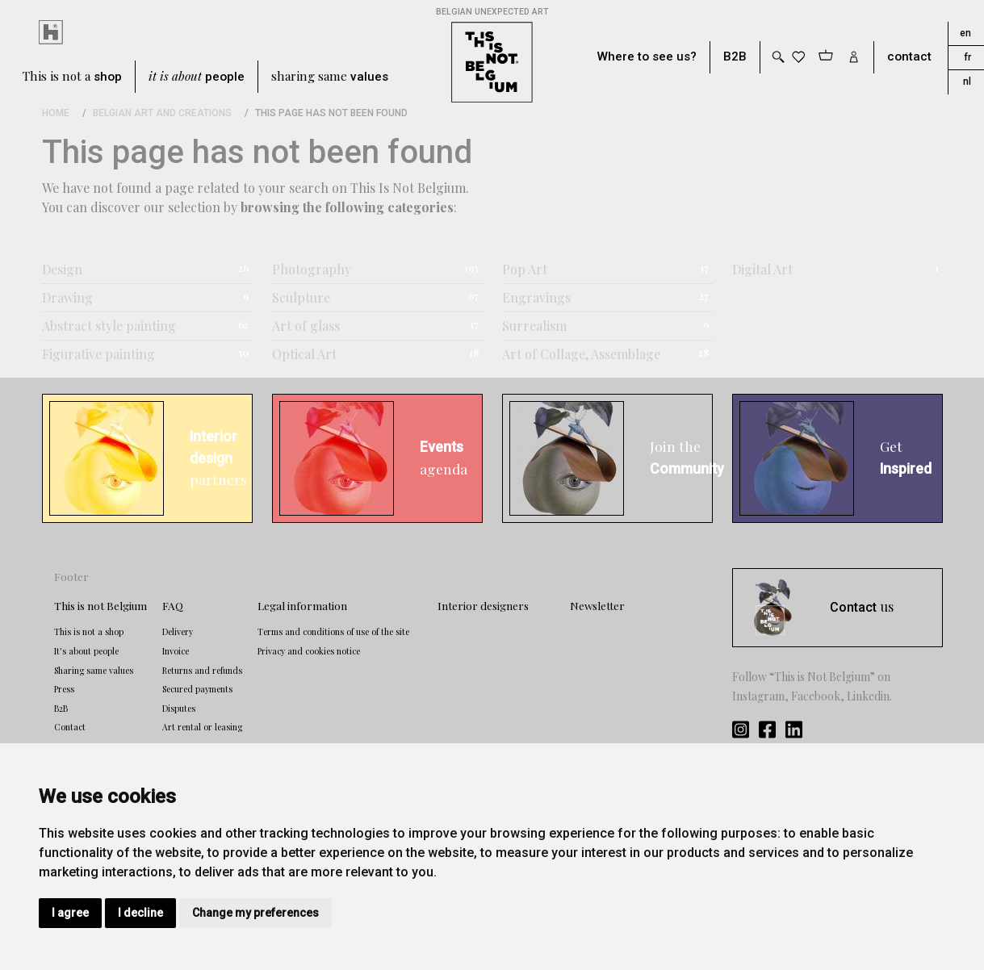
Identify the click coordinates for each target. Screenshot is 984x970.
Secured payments (197, 689)
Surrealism (534, 325)
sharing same (329, 76)
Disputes (178, 708)
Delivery (177, 632)
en (965, 33)
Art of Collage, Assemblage (581, 353)
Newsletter (597, 605)
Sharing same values (93, 670)
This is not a (72, 76)
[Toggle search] (777, 57)
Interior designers (483, 605)
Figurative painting (98, 353)
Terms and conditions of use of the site (333, 632)
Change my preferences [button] (255, 912)
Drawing (67, 297)
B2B (735, 57)
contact (909, 57)
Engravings (536, 297)
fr (967, 57)
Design (62, 269)
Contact (70, 727)
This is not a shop (89, 632)
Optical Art (304, 353)
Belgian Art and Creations (162, 113)
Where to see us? (647, 57)
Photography (311, 269)
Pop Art (524, 269)
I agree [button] (70, 912)
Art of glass (306, 325)
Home (55, 113)
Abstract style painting (109, 325)
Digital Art (762, 269)
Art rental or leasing (202, 727)
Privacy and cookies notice (309, 651)
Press (64, 689)
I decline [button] (140, 912)
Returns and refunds (202, 670)
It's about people (86, 651)
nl (967, 81)
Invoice (175, 651)
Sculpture (301, 297)
